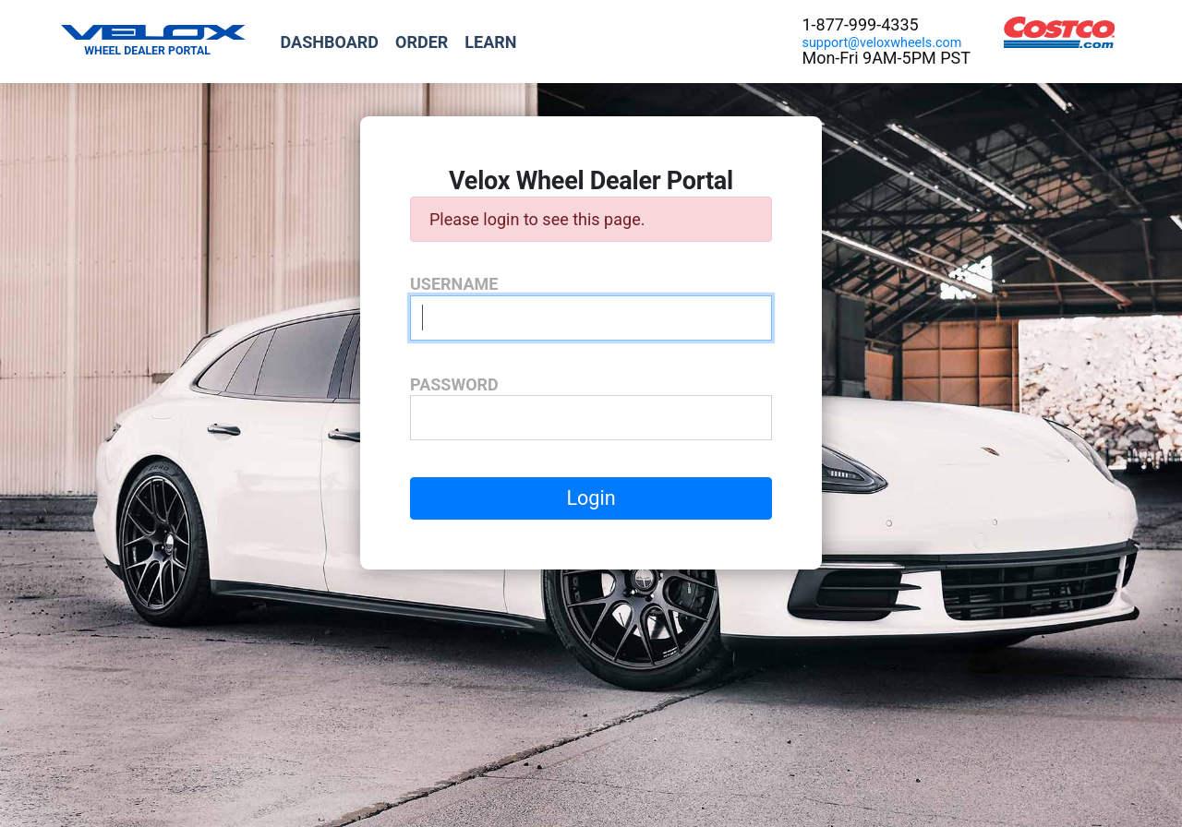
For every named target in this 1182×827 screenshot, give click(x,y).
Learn (490, 42)
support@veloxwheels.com (881, 43)
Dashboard (330, 42)
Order (421, 42)
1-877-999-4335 (860, 24)
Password (454, 384)
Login (590, 497)
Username (454, 284)
